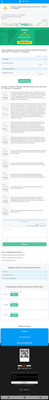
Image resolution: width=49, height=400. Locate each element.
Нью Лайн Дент (14, 302)
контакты (26, 389)
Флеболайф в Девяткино (16, 291)
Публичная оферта (18, 384)
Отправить (24, 244)
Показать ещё (24, 81)
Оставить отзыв (44, 21)
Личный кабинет (42, 1)
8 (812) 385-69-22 (24, 42)
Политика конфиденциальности (29, 384)
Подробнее (14, 294)
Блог (21, 389)
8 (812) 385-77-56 (46, 1)
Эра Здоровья (13, 312)
